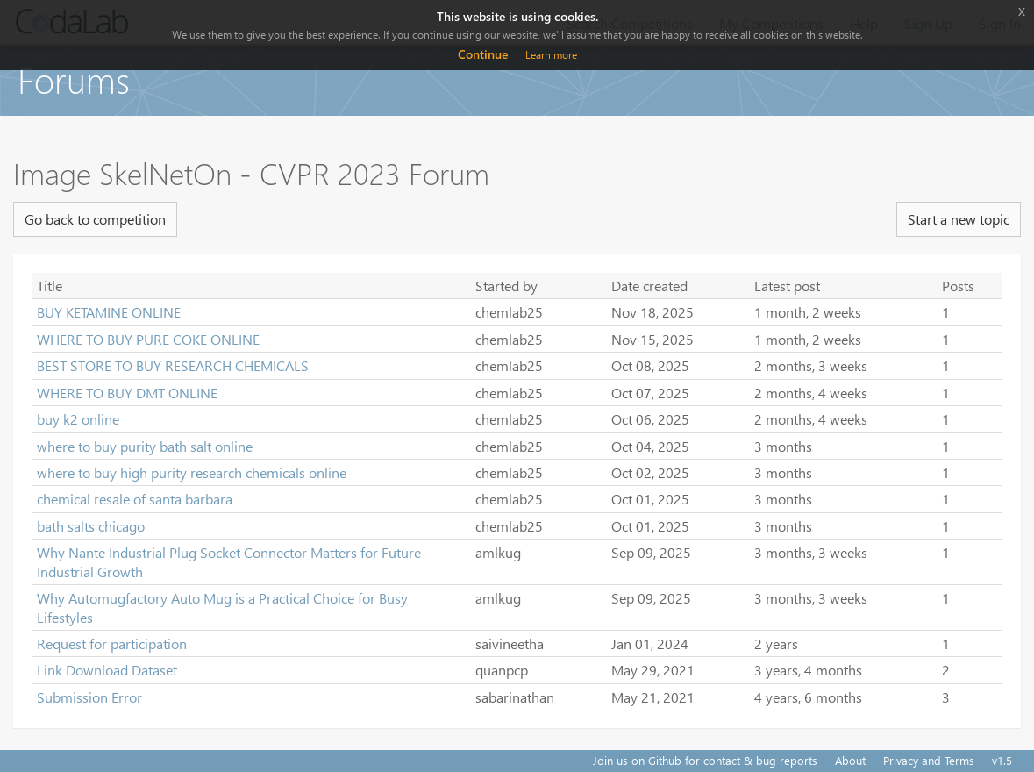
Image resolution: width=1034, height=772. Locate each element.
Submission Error (89, 697)
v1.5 (1002, 760)
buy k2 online (78, 419)
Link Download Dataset (107, 670)
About (850, 760)
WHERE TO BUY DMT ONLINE (127, 392)
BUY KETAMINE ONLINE (109, 312)
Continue (483, 54)
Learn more (551, 54)
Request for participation (112, 643)
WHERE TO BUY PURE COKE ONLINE (148, 339)
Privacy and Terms (928, 760)
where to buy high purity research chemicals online (191, 472)
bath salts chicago (91, 526)
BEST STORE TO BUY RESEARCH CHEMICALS (173, 365)
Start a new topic (958, 219)
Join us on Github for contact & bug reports (705, 760)
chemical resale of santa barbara (134, 499)
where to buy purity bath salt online (145, 446)
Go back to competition (95, 219)
